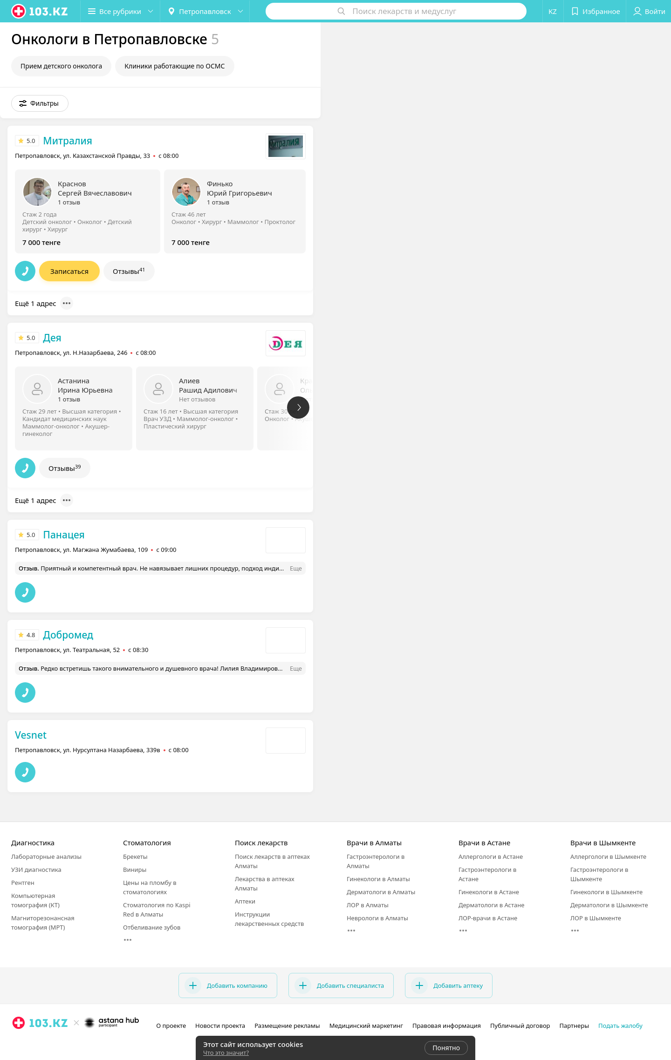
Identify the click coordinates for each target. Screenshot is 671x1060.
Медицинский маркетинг (366, 1025)
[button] (120, 11)
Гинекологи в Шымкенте (606, 892)
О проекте (171, 1025)
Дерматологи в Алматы (381, 892)
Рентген (22, 882)
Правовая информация (446, 1025)
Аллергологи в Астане (491, 856)
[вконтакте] (44, 1043)
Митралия (67, 140)
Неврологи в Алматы (377, 918)
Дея (52, 337)
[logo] (40, 11)
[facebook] (31, 1043)
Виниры (134, 869)
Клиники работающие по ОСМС (174, 65)
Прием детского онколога (61, 65)
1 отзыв (69, 202)
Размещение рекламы (287, 1025)
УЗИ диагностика (36, 869)
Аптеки (245, 901)
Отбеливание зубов (151, 927)
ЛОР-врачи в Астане (488, 918)
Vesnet (31, 734)
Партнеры (574, 1025)
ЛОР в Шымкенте (595, 918)
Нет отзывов (197, 399)
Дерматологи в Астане (491, 905)
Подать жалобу (620, 1025)
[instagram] (18, 1043)
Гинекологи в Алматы (378, 879)
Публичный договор (520, 1025)
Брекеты (135, 856)
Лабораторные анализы (46, 856)
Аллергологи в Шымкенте (608, 856)
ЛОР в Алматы (368, 905)
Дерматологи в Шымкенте (609, 905)
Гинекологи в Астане (489, 892)
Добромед (68, 634)
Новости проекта (220, 1025)
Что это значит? (226, 1052)
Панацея (64, 534)
